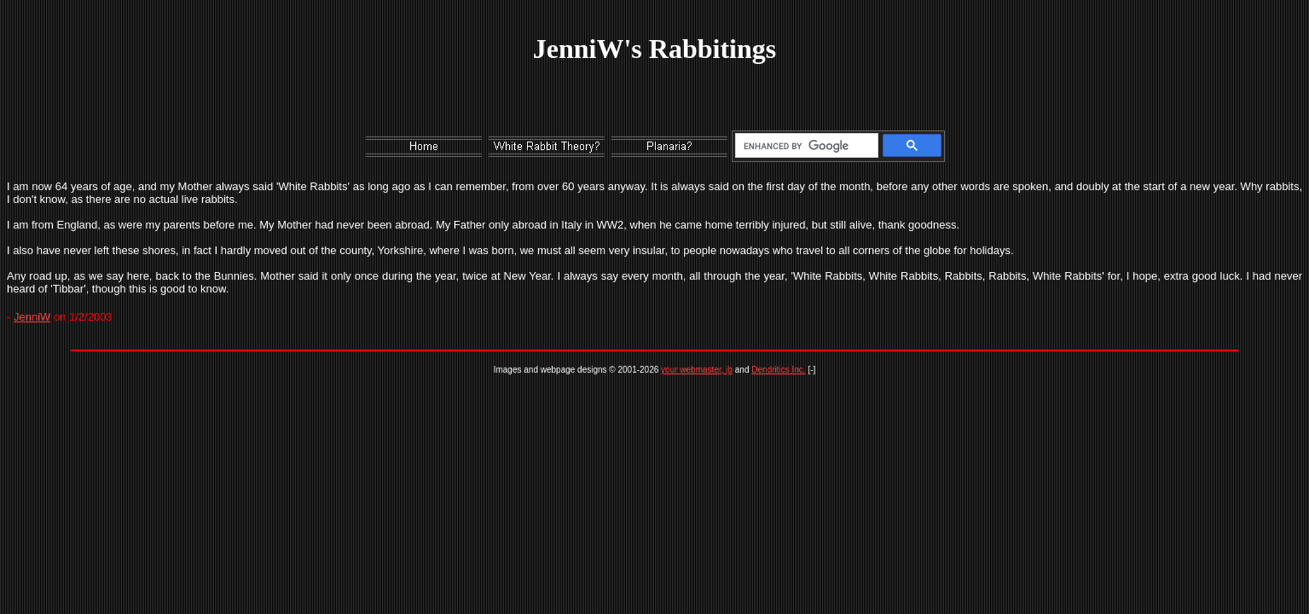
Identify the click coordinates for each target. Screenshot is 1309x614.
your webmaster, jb (697, 369)
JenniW (32, 316)
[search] (804, 146)
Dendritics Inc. (778, 369)
